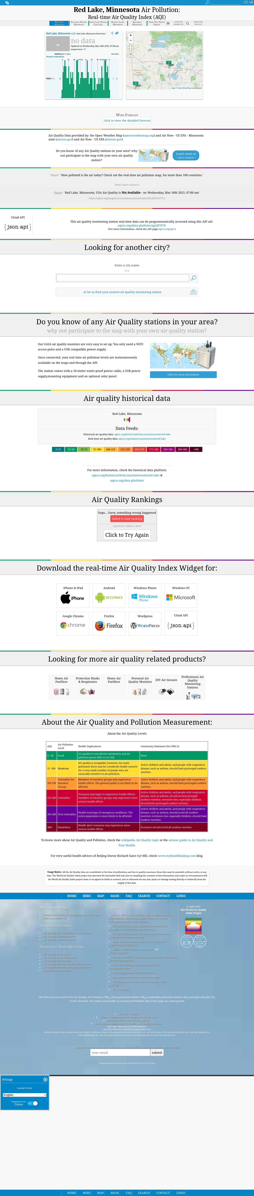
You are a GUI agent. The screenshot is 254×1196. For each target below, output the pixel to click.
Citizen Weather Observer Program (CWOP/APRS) (128, 1145)
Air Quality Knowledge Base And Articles (67, 1061)
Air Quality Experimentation (59, 1064)
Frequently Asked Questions (62, 1075)
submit (157, 1181)
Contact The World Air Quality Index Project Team (72, 1043)
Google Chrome (73, 661)
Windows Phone (145, 633)
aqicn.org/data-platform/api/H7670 (142, 218)
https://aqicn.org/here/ (127, 177)
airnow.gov (64, 132)
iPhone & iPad (73, 633)
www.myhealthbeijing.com (177, 984)
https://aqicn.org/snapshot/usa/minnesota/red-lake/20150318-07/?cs (127, 191)
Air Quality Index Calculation (60, 1086)
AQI (60, 26)
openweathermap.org (139, 128)
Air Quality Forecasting (56, 1089)
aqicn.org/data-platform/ (127, 473)
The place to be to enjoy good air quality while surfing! (137, 1112)
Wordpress (145, 661)
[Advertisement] (127, 503)
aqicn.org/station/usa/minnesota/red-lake (142, 431)
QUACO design (120, 1118)
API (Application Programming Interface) (67, 1095)
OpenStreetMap (184, 81)
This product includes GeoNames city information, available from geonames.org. (140, 1064)
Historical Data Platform (57, 1098)
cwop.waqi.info (118, 1081)
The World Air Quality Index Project (193, 1040)
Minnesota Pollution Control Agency (128, 1149)
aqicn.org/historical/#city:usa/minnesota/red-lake (142, 427)
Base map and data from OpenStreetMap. (135, 1105)
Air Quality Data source (56, 1082)
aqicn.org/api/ (166, 221)
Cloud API (181, 660)
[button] (136, 77)
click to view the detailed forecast (127, 113)
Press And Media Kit (54, 1046)
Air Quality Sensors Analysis (59, 1068)
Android (109, 633)
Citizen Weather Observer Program (132, 1077)
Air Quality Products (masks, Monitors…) (66, 1092)
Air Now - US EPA (128, 1142)
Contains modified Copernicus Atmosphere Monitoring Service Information (142, 1087)
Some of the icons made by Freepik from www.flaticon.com (134, 1095)
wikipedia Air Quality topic (140, 969)
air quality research (55, 1054)
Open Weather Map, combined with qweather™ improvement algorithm (138, 1071)
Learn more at (186, 148)
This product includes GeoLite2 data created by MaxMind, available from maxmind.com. (137, 1056)
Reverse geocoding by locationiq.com (133, 1101)
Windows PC (181, 633)
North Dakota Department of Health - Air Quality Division (128, 1152)
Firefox (109, 661)
